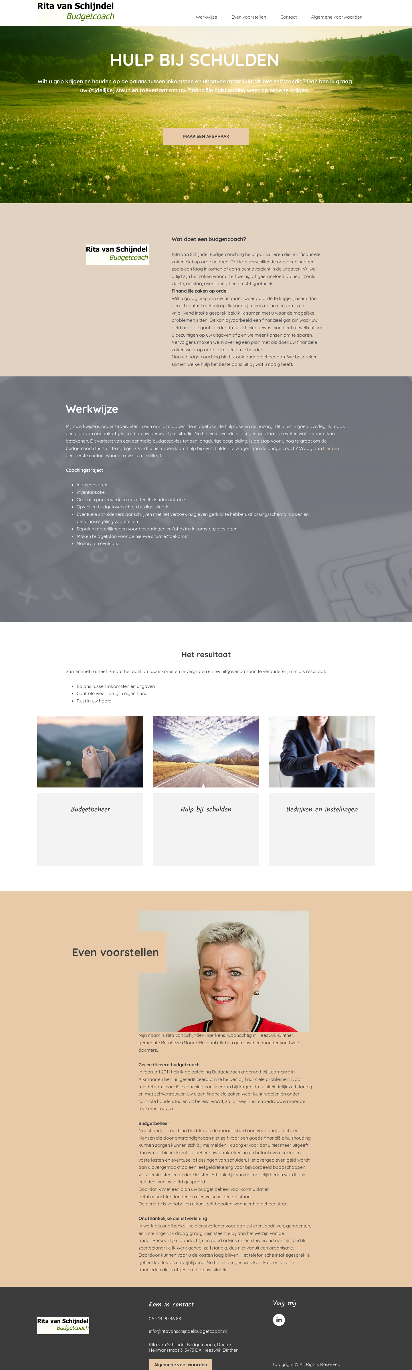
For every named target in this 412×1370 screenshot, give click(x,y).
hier (327, 448)
